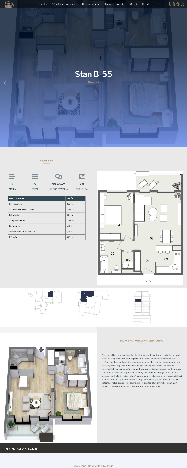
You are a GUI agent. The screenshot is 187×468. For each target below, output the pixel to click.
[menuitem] (43, 4)
